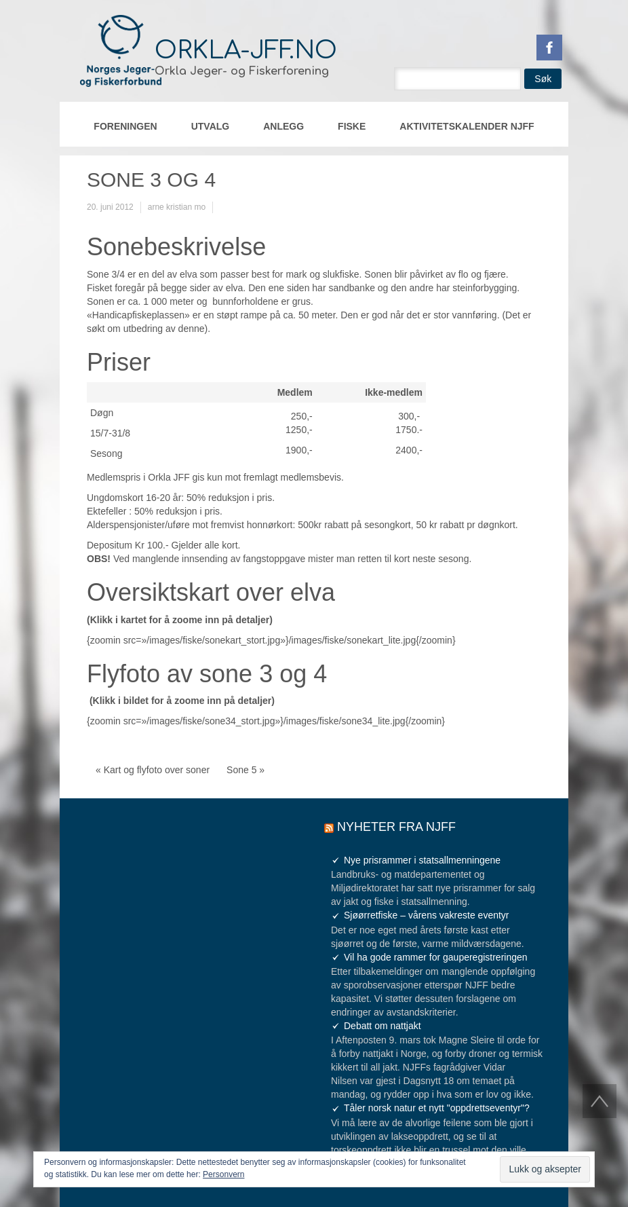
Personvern (223, 1174)
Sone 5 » (245, 769)
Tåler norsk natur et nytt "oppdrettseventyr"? (437, 1107)
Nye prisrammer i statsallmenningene (422, 860)
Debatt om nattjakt (382, 1025)
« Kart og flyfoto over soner (153, 769)
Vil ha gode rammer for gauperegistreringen (436, 957)
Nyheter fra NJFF (396, 827)
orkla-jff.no (246, 50)
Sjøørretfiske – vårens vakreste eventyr (426, 915)
